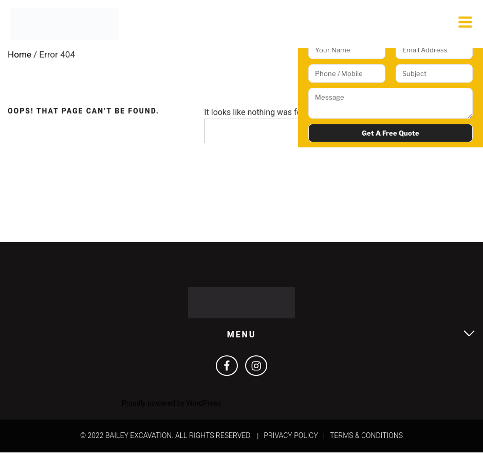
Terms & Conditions (366, 439)
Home (20, 56)
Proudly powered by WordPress (171, 407)
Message (390, 103)
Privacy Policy (291, 439)
